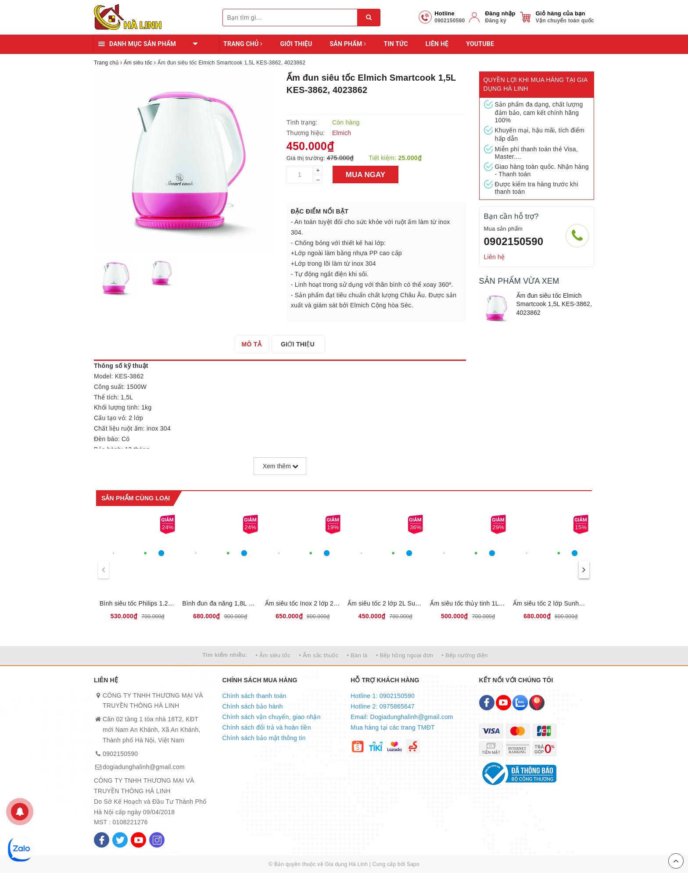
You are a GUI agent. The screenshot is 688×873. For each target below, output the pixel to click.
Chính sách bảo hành (252, 706)
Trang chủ (242, 43)
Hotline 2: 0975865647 (383, 706)
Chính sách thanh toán (254, 695)
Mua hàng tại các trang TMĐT (393, 727)
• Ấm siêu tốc (273, 655)
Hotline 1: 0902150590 (383, 695)
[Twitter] (120, 840)
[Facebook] (101, 840)
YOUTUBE (480, 43)
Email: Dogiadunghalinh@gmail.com (402, 716)
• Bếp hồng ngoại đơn (405, 655)
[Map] (537, 702)
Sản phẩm (348, 43)
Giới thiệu (296, 43)
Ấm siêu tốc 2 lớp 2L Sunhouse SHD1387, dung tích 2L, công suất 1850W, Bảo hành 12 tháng (385, 603)
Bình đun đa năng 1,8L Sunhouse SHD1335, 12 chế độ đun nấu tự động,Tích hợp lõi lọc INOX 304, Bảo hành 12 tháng (220, 603)
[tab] (254, 344)
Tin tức (395, 43)
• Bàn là (357, 655)
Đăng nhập (500, 13)
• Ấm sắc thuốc (318, 655)
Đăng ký (495, 21)
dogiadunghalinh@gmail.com (144, 766)
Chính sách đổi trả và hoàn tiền (266, 727)
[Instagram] (157, 840)
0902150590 (514, 241)
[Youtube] (138, 840)
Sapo (413, 864)
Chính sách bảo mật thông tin (264, 737)
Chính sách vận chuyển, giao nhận (271, 716)
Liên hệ (437, 43)
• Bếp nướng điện (465, 655)
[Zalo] (520, 702)
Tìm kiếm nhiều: (224, 655)
